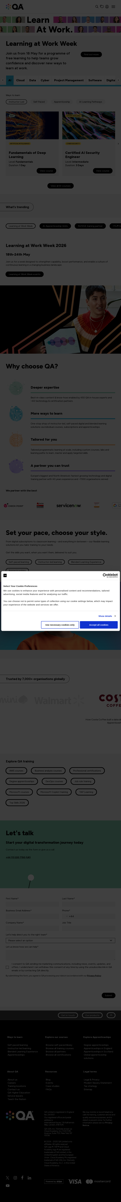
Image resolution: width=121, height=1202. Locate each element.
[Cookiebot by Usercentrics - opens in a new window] (105, 575)
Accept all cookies (98, 625)
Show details (105, 616)
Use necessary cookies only (60, 625)
